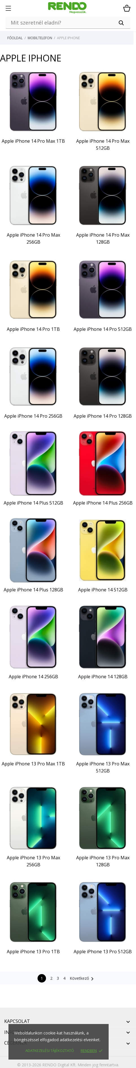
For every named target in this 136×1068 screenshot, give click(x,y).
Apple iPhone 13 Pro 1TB (33, 951)
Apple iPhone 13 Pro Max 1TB (33, 764)
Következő (83, 978)
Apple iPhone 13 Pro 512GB (103, 951)
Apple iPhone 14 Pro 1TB (33, 329)
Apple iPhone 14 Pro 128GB (103, 416)
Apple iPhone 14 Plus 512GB (33, 503)
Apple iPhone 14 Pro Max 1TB (33, 141)
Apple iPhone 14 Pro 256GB (33, 416)
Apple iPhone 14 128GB (103, 676)
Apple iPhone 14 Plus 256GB (103, 503)
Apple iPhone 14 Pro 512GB (103, 329)
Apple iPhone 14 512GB (103, 590)
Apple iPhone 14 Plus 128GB (33, 590)
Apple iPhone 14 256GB (33, 676)
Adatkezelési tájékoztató (49, 1050)
